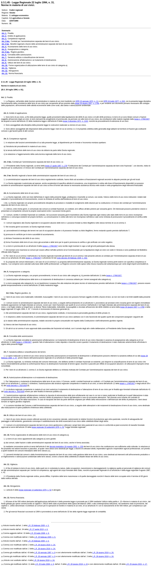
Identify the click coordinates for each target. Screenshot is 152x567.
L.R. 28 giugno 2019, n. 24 (77, 564)
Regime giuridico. (21, 293)
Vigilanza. (14, 464)
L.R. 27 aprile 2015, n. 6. (38, 529)
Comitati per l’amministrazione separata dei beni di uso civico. (36, 162)
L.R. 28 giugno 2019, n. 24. (45, 545)
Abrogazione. (15, 486)
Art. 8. (5, 378)
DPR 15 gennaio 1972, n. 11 (87, 101)
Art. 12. (5, 486)
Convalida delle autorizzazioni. (21, 336)
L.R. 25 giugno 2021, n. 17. (136, 564)
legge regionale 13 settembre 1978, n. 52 (35, 490)
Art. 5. (5, 272)
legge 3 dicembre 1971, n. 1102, (75, 121)
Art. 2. (5, 113)
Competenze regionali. (18, 139)
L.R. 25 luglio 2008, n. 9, (44, 564)
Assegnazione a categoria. (19, 272)
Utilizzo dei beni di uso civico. (21, 415)
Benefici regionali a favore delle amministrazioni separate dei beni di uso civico (42, 176)
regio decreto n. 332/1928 (17, 386)
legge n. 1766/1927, (142, 119)
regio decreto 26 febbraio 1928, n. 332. (72, 258)
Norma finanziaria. (17, 498)
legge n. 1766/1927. (114, 276)
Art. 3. (5, 139)
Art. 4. (5, 193)
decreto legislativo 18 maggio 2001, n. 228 (66, 447)
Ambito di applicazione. (18, 113)
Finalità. (9, 97)
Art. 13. (5, 498)
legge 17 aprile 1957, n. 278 (56, 166)
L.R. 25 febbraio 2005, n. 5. (38, 525)
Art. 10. (5, 435)
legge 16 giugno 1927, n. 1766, (87, 103)
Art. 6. (5, 336)
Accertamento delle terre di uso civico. (24, 193)
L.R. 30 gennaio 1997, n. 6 (44, 553)
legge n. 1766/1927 (50, 246)
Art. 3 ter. (6, 176)
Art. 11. (5, 464)
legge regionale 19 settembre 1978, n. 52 (48, 427)
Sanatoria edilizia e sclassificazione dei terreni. (27, 352)
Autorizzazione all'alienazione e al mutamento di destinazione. (33, 378)
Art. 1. (3, 97)
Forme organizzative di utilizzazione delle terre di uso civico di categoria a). (39, 435)
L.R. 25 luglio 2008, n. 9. (39, 533)
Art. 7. (5, 352)
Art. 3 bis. (6, 162)
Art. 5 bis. (9, 293)
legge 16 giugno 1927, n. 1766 (132, 307)
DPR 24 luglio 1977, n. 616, (114, 101)
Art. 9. (5, 415)
